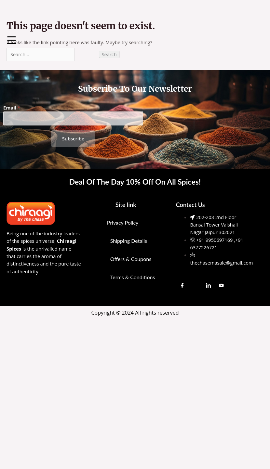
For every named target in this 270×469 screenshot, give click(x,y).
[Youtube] (221, 285)
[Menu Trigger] (11, 40)
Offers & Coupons (130, 259)
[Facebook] (182, 285)
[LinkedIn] (208, 285)
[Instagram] (195, 285)
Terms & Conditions (132, 277)
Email (11, 107)
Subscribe (73, 138)
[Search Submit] (87, 54)
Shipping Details (128, 241)
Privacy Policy (123, 222)
